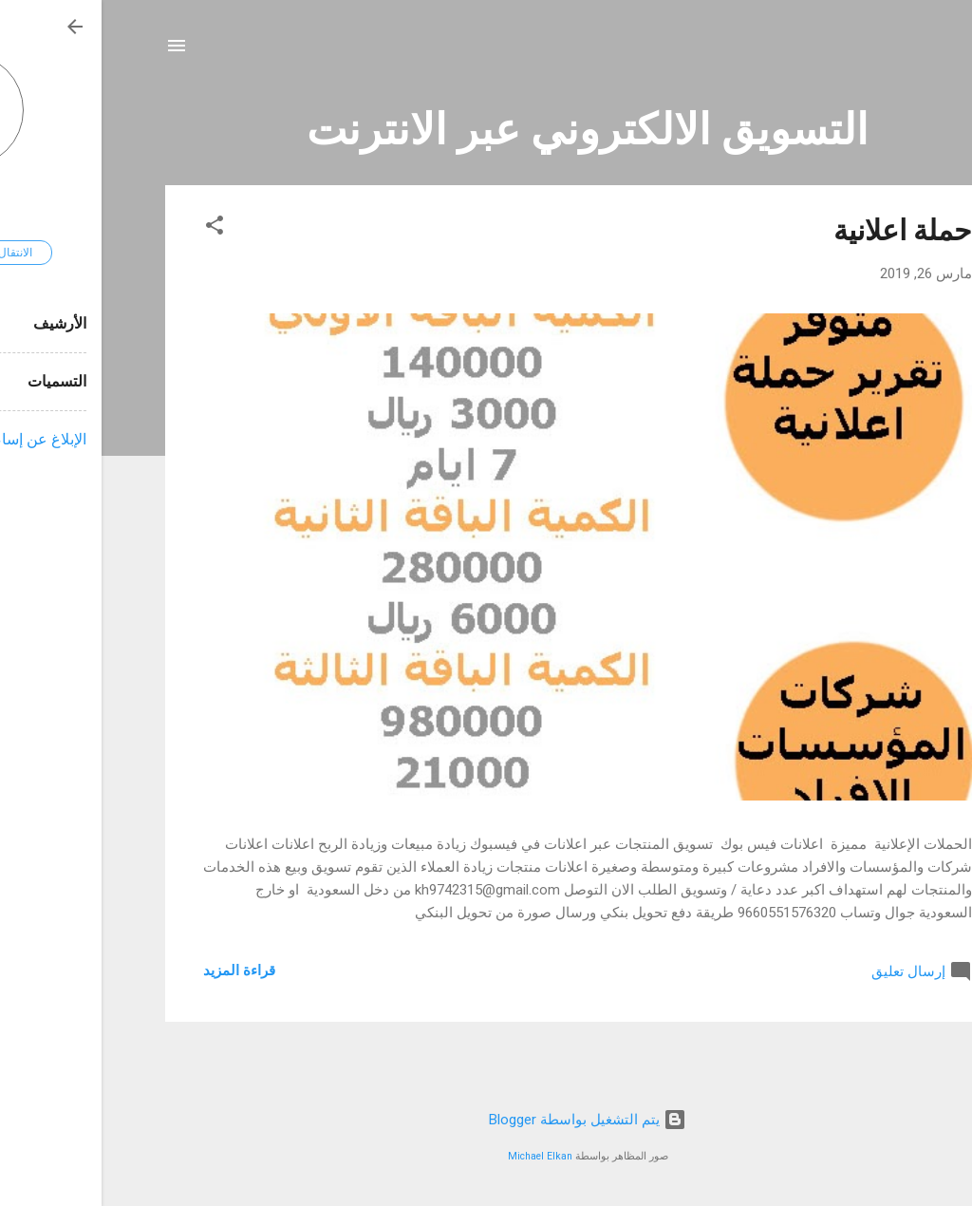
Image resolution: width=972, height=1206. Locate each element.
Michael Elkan (438, 1156)
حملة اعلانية (801, 230)
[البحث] (897, 52)
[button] (113, 228)
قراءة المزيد (138, 970)
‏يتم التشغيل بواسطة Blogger (486, 1119)
